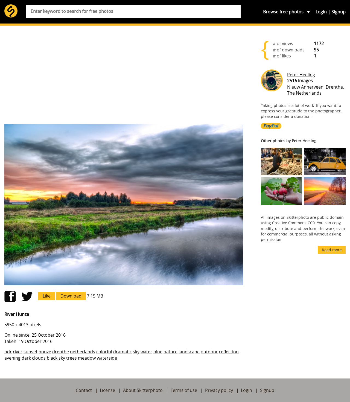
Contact (84, 390)
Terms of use (184, 390)
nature (170, 352)
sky (136, 352)
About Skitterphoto (143, 390)
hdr (8, 352)
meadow (87, 358)
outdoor (209, 352)
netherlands (82, 352)
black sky (56, 358)
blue (157, 352)
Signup (338, 12)
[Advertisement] (123, 77)
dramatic (122, 352)
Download (70, 296)
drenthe (60, 352)
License (107, 390)
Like (47, 296)
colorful (104, 352)
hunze (45, 352)
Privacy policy (219, 390)
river (17, 352)
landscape (189, 352)
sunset (30, 352)
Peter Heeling (301, 75)
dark (26, 358)
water (146, 352)
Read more (332, 249)
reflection (229, 352)
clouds (39, 358)
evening (12, 358)
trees (71, 358)
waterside (107, 358)
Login (321, 12)
